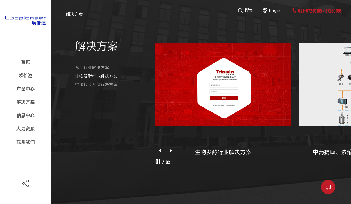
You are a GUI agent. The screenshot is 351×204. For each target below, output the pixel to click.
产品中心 (25, 89)
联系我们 (25, 142)
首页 (25, 62)
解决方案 (25, 102)
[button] (171, 150)
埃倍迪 (25, 75)
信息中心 (25, 115)
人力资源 (25, 129)
